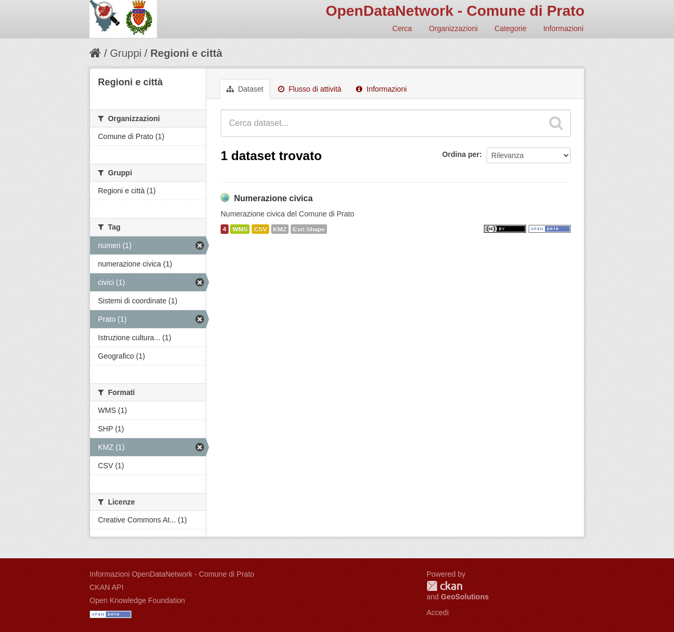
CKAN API (107, 587)
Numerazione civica (273, 198)
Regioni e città (186, 53)
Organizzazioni (453, 28)
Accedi (438, 612)
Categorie (510, 28)
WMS (239, 229)
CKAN (444, 585)
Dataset (244, 89)
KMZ (280, 229)
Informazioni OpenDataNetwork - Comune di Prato (172, 574)
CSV (260, 229)
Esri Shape (309, 229)
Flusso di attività (309, 89)
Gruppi (126, 53)
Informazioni (563, 28)
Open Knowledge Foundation (137, 600)
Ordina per (461, 154)
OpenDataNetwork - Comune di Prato (454, 11)
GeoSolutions (465, 596)
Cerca (402, 28)
